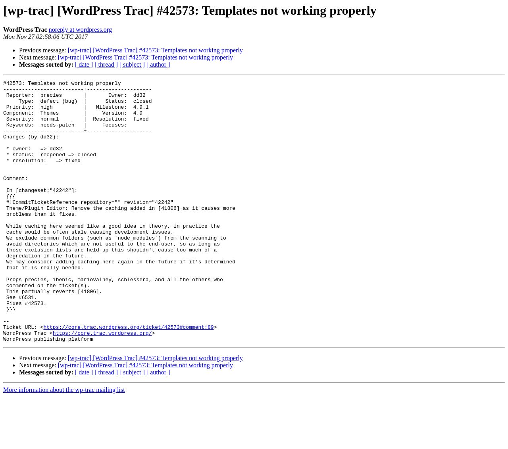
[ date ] (84, 64)
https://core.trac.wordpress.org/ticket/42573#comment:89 (128, 376)
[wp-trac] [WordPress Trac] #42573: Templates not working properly (155, 50)
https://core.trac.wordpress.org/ (102, 384)
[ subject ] (132, 64)
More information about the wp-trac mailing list (64, 442)
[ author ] (158, 64)
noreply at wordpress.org (80, 29)
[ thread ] (106, 64)
